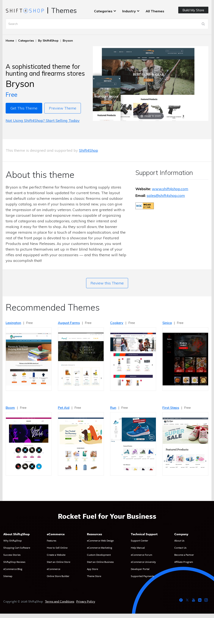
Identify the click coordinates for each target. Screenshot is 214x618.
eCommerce (53, 569)
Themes (64, 10)
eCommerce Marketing (99, 547)
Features (51, 540)
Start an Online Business (100, 562)
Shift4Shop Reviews (14, 562)
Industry (129, 11)
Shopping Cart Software (16, 547)
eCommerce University (143, 562)
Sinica (167, 323)
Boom (10, 407)
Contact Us (180, 547)
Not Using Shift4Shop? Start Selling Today (43, 120)
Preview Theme (62, 108)
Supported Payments (142, 576)
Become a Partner (184, 555)
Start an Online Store (58, 562)
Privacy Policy (85, 601)
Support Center (139, 540)
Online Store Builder (58, 576)
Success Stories (11, 555)
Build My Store (193, 10)
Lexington (13, 323)
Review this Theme (107, 283)
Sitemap (7, 576)
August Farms (69, 323)
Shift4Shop (88, 150)
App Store (92, 569)
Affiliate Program (183, 562)
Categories (103, 11)
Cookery (116, 323)
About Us (179, 540)
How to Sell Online (57, 547)
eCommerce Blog (12, 569)
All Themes (155, 11)
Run (113, 407)
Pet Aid (63, 407)
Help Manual (138, 547)
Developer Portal (140, 569)
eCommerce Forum (141, 555)
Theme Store (94, 576)
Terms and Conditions (59, 601)
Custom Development (99, 555)
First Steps (170, 407)
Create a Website (56, 555)
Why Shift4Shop (12, 540)
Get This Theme (23, 108)
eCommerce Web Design (100, 540)
